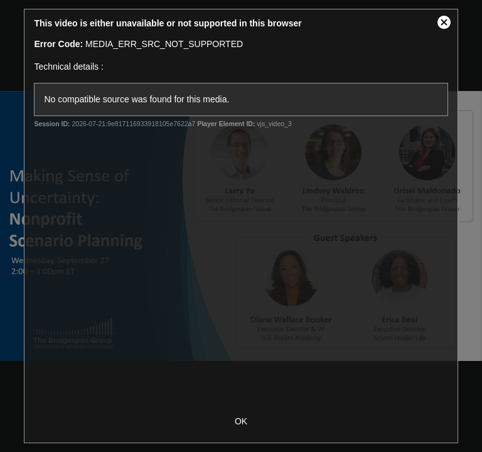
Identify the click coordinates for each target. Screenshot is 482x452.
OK (241, 421)
